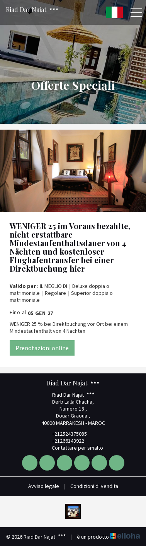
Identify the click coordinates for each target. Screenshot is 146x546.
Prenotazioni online (42, 348)
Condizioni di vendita (94, 486)
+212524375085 (65, 433)
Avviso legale (43, 486)
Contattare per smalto (73, 447)
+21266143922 (63, 440)
